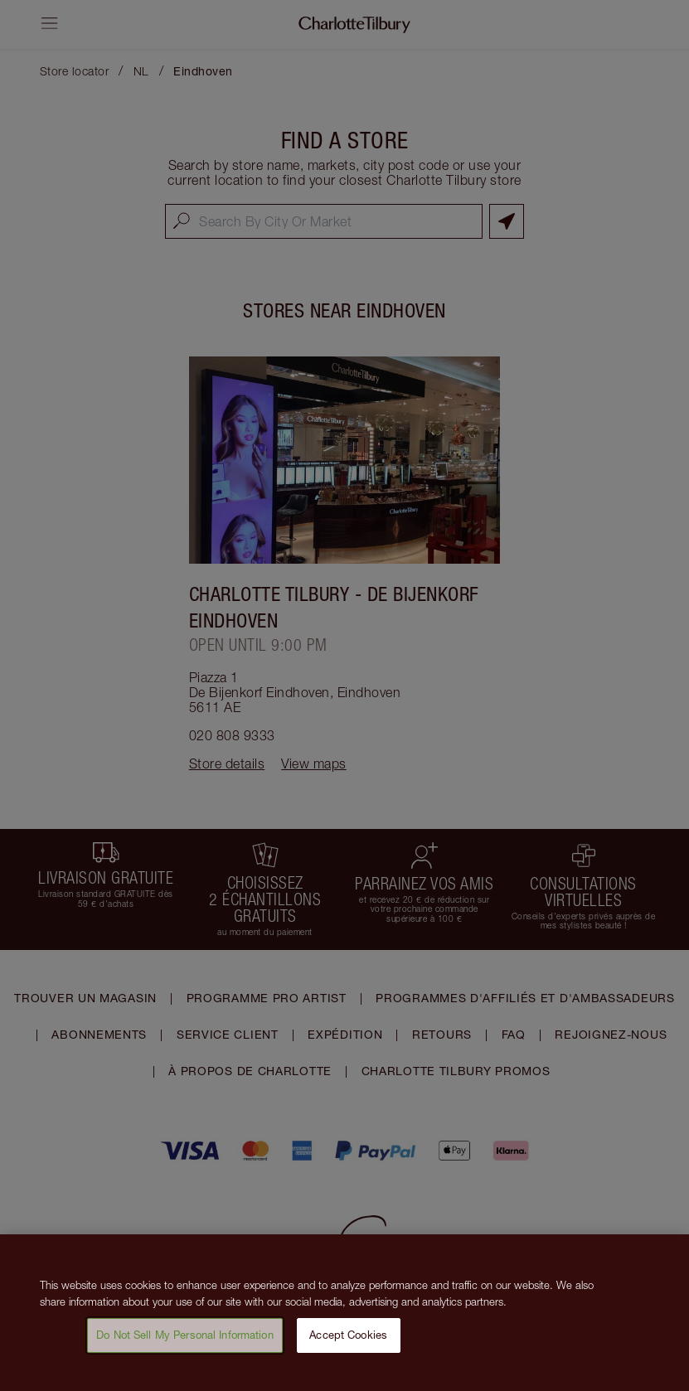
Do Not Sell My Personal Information (185, 1338)
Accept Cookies (348, 1338)
